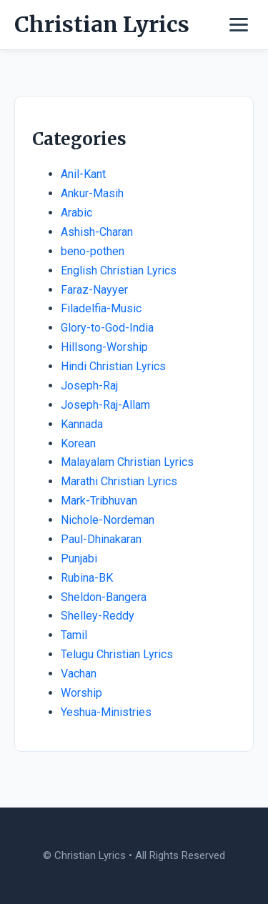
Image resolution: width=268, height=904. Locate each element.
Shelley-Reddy (97, 615)
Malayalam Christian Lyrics (127, 462)
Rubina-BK (87, 578)
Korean (78, 443)
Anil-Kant (83, 174)
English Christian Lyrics (119, 270)
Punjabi (79, 558)
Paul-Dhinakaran (101, 539)
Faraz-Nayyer (94, 290)
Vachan (78, 673)
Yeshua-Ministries (106, 712)
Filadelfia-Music (101, 308)
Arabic (76, 212)
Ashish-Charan (97, 232)
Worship (81, 693)
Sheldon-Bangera (104, 597)
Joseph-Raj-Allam (105, 405)
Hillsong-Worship (104, 347)
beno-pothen (92, 251)
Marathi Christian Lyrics (119, 481)
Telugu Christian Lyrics (117, 654)
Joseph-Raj (89, 385)
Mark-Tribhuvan (99, 500)
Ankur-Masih (92, 193)
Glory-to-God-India (107, 327)
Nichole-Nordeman (107, 520)
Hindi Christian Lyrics (113, 366)
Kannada (82, 424)
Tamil (74, 635)
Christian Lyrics (101, 24)
